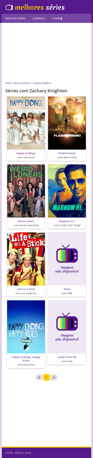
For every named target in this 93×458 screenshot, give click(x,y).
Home (8, 83)
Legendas (39, 18)
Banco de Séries (15, 18)
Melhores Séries (34, 7)
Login (57, 18)
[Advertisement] (46, 52)
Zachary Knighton (42, 83)
